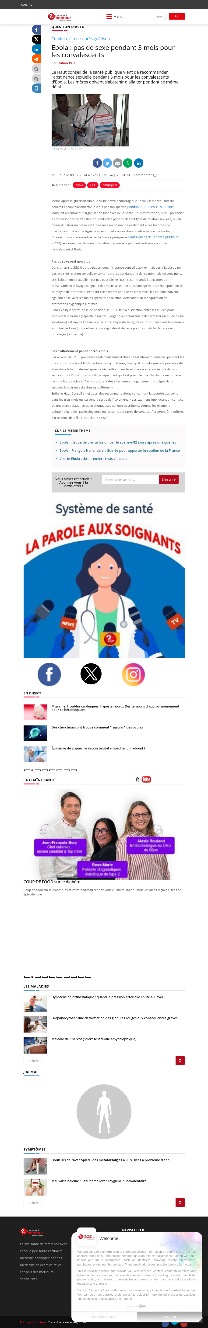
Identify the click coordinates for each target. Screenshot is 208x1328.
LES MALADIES (36, 986)
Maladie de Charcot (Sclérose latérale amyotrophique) (94, 1038)
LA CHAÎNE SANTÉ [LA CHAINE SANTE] (39, 779)
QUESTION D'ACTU (67, 26)
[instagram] (139, 674)
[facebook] (55, 674)
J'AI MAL (31, 1071)
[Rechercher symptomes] (180, 1201)
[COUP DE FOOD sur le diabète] (104, 834)
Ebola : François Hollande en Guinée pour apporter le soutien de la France (120, 450)
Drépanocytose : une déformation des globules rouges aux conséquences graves (115, 1017)
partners (106, 1251)
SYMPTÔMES (34, 1148)
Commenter (145, 175)
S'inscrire (169, 479)
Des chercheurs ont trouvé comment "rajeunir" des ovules (97, 727)
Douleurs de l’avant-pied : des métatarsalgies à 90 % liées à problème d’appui (112, 1159)
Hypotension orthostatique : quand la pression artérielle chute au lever (107, 996)
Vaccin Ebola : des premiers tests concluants (96, 458)
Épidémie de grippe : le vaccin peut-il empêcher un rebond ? (98, 748)
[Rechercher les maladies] (180, 1060)
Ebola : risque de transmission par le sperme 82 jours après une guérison (119, 442)
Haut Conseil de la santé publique (152, 237)
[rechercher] (159, 16)
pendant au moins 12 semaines (149, 207)
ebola (79, 185)
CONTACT (27, 4)
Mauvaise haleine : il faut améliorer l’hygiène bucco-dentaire (99, 1180)
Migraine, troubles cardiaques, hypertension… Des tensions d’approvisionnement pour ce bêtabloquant (116, 708)
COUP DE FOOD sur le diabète (52, 881)
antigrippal (110, 185)
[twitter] (97, 673)
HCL (92, 185)
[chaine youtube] (160, 781)
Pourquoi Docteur (33, 1321)
